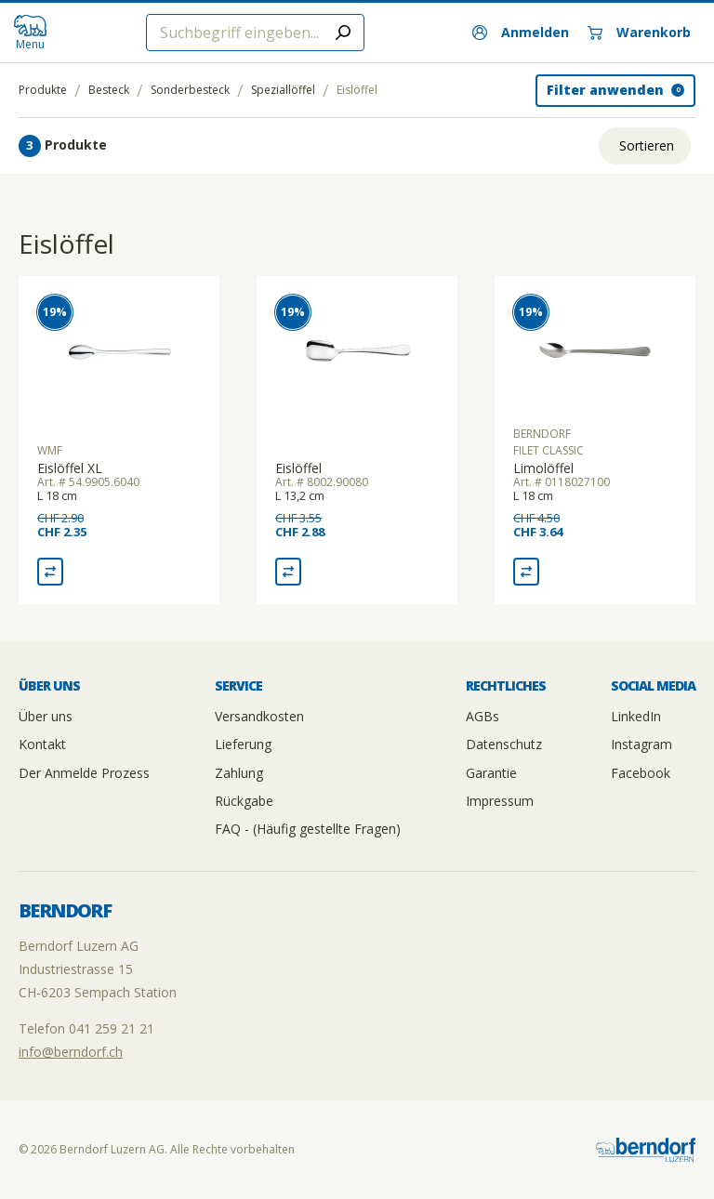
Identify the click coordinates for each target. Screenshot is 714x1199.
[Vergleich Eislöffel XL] (50, 572)
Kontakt (42, 744)
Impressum (500, 801)
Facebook (640, 773)
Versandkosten (259, 716)
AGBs (482, 716)
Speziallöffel (283, 90)
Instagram (641, 744)
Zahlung (239, 773)
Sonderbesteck (190, 90)
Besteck (108, 90)
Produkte (43, 90)
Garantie (491, 773)
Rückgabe (244, 801)
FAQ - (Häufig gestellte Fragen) (308, 828)
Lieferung (243, 744)
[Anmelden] (520, 32)
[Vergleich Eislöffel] (288, 572)
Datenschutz (504, 744)
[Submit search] (343, 32)
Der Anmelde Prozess (84, 773)
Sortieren (646, 145)
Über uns (46, 716)
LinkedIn (636, 716)
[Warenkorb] (639, 32)
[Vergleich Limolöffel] (526, 572)
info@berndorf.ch (71, 1052)
